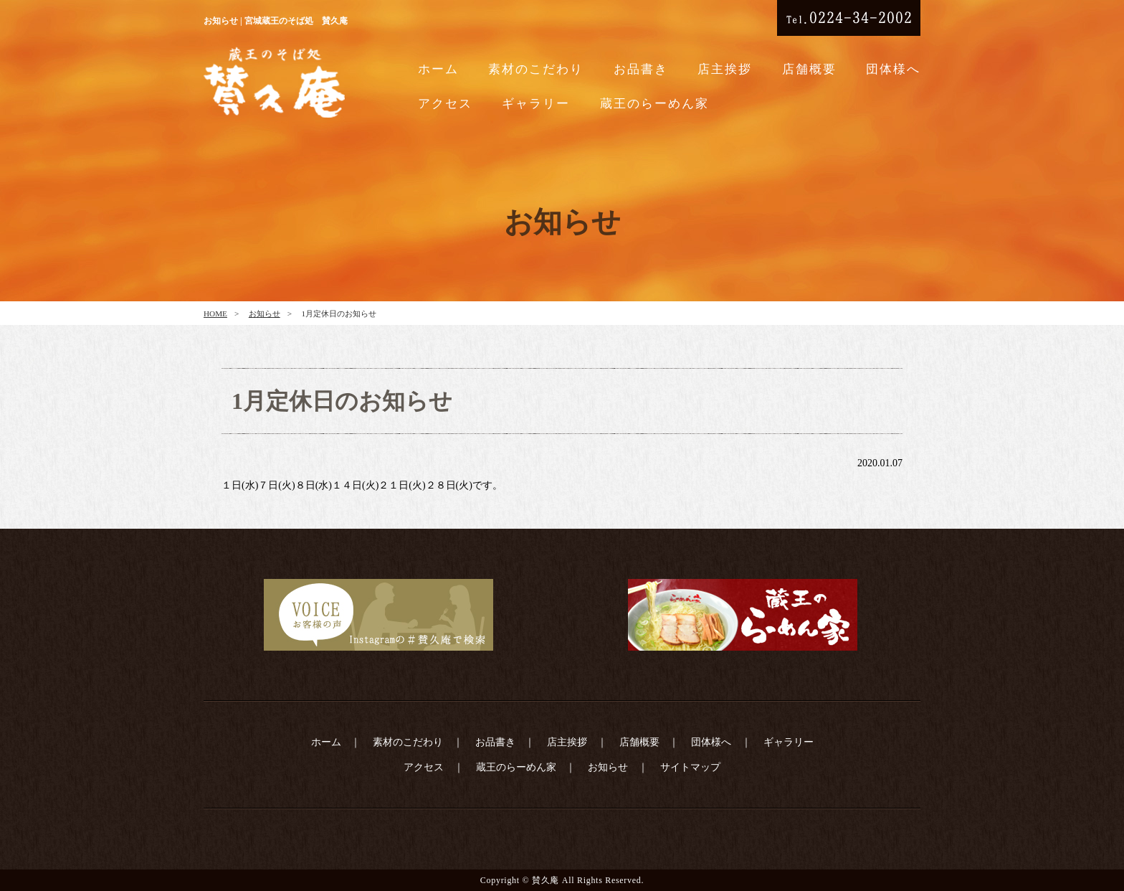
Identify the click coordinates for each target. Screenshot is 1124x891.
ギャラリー (536, 103)
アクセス (445, 103)
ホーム (438, 69)
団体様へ (893, 69)
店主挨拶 (724, 69)
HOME (215, 313)
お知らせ (264, 313)
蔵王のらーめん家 (654, 103)
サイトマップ (690, 767)
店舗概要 (809, 69)
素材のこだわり (536, 69)
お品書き (641, 69)
